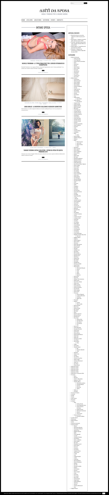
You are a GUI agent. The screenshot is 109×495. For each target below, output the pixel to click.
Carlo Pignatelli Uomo (81, 405)
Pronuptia (76, 299)
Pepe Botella (76, 288)
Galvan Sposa (77, 176)
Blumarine (76, 108)
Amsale (75, 87)
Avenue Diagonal (80, 294)
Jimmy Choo (76, 452)
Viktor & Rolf (76, 359)
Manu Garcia (76, 241)
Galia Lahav (76, 175)
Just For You (76, 205)
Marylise (76, 248)
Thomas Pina (76, 75)
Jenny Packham (77, 201)
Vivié (78, 351)
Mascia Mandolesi (78, 462)
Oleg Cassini (76, 280)
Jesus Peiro (76, 202)
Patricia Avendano (78, 287)
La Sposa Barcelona (81, 295)
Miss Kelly (76, 261)
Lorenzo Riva (76, 227)
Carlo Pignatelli (77, 60)
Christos (75, 122)
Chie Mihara (76, 438)
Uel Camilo (76, 76)
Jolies (78, 272)
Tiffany (78, 388)
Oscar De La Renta (78, 281)
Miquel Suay (76, 258)
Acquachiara (76, 79)
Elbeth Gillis (76, 155)
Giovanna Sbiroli (77, 179)
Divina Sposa (76, 150)
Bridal (54, 60)
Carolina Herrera (77, 111)
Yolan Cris (76, 362)
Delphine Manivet (77, 137)
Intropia (75, 193)
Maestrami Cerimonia (81, 410)
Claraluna (76, 126)
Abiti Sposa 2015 (74, 367)
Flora (78, 342)
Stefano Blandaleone (78, 334)
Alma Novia (79, 322)
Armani (75, 93)
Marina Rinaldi (77, 245)
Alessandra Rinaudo (81, 268)
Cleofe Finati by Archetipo (79, 61)
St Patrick (79, 297)
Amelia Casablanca (78, 86)
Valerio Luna (76, 353)
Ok (103, 493)
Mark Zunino (76, 247)
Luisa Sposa (76, 230)
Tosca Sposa (76, 341)
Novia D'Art (76, 276)
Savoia (72, 421)
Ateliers (30, 20)
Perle (78, 146)
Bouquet (76, 377)
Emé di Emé (79, 98)
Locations (38, 20)
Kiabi (75, 211)
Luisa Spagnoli (77, 229)
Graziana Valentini (80, 349)
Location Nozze (74, 417)
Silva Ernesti (76, 71)
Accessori (73, 374)
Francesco (76, 448)
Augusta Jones (77, 103)
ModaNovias (76, 262)
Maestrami (76, 64)
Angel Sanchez (77, 89)
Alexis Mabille (77, 82)
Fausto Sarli (76, 169)
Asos (75, 96)
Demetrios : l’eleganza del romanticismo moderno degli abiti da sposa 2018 (78, 50)
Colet (75, 128)
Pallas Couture (77, 284)
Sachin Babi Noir (77, 327)
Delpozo (75, 139)
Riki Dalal (76, 311)
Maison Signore (77, 240)
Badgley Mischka (77, 105)
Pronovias (76, 69)
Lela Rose (76, 220)
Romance (79, 274)
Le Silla (75, 453)
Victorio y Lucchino (78, 358)
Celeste (78, 302)
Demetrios (76, 147)
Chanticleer (76, 115)
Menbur (75, 463)
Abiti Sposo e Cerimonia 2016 (77, 373)
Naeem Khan (76, 265)
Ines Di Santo (77, 190)
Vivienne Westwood (78, 360)
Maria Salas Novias (78, 244)
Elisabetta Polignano (78, 158)
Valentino (76, 352)
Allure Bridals (77, 85)
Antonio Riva (76, 91)
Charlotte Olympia (78, 437)
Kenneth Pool (77, 209)
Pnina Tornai (76, 291)
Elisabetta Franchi (77, 444)
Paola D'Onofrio (77, 286)
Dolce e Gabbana (77, 151)
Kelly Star (76, 208)
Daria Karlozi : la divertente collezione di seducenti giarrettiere (43, 107)
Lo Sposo (73, 401)
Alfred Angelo (77, 83)
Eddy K (75, 154)
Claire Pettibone (77, 125)
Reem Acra (76, 306)
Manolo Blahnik (77, 460)
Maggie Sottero (77, 237)
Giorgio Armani (80, 409)
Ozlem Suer (76, 283)
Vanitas (75, 355)
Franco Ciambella (77, 173)
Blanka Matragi (77, 107)
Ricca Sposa (76, 309)
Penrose (75, 470)
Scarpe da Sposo (77, 414)
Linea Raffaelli (77, 225)
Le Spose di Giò (77, 218)
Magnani (76, 238)
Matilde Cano (77, 250)
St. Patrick (76, 73)
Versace (75, 484)
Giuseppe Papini (77, 180)
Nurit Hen (76, 277)
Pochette (76, 391)
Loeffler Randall (77, 456)
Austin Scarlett (77, 104)
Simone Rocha (77, 333)
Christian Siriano (77, 119)
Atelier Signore (77, 100)
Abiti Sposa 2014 (74, 366)
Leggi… (43, 70)
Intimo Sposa (39, 60)
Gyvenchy (76, 183)
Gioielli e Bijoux (77, 381)
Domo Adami (76, 152)
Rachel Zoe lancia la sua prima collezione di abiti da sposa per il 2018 (78, 37)
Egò (77, 348)
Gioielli (72, 395)
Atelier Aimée (77, 97)
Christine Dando (77, 121)
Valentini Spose (77, 347)
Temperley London (78, 338)
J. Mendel (76, 198)
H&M (75, 184)
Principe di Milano (80, 416)
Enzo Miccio (79, 101)
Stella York (76, 337)
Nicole (78, 273)
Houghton (76, 186)
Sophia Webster (77, 481)
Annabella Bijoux (80, 384)
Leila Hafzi (76, 219)
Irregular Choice (77, 451)
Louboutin (76, 459)
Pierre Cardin (76, 68)
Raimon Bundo (77, 305)
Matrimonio (45, 102)
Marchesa (76, 243)
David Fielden (77, 136)
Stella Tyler (76, 335)
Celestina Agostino (78, 114)
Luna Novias (76, 231)
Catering (46, 20)
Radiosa (75, 301)
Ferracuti (76, 446)
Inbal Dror (76, 189)
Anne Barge (76, 90)
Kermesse (73, 399)
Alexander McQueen (78, 428)
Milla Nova (76, 256)
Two (77, 324)
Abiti (75, 402)
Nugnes (75, 467)
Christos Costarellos (78, 123)
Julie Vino (76, 204)
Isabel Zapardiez (77, 195)
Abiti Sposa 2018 (74, 372)
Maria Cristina (80, 144)
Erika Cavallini (77, 165)
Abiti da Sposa (74, 78)
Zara (75, 487)
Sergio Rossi (76, 480)
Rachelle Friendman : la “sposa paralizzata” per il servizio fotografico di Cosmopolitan (43, 64)
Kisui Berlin (76, 212)
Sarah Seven (76, 330)
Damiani (78, 385)
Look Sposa (76, 226)
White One (79, 298)
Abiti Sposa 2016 (74, 369)
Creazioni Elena (77, 130)
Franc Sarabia (77, 172)
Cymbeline (76, 132)
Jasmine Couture (77, 200)
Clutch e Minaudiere (78, 378)
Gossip (72, 396)
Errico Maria (76, 166)
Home (23, 20)
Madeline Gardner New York (80, 234)
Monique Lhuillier (77, 263)
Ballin (75, 433)
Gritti (75, 182)
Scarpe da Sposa (74, 424)
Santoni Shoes (77, 478)
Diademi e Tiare (77, 380)
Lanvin (75, 215)
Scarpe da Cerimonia (75, 423)
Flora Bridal (76, 170)
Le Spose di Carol (77, 216)
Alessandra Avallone (81, 383)
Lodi (75, 455)
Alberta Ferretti (77, 80)
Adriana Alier (79, 319)
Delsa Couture (80, 141)
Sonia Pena (76, 72)
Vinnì (78, 134)
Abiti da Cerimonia (75, 57)
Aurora (78, 269)
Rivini (75, 312)
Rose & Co (76, 326)
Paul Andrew (76, 469)
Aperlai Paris (76, 430)
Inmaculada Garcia (78, 191)
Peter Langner (77, 290)
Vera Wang (76, 356)
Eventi (53, 20)
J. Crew (75, 197)
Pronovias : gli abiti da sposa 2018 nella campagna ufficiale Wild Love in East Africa (78, 44)
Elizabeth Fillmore (77, 159)
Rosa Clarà (76, 317)
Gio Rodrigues (77, 177)
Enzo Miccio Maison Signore (80, 164)
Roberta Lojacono (77, 313)
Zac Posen (76, 363)
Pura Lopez (76, 475)
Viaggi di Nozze (74, 488)
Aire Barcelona (80, 320)
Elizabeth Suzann (77, 161)
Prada (75, 473)
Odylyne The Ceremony (79, 279)
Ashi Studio (76, 94)
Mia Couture (76, 252)
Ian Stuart (76, 187)
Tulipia (75, 344)
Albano (75, 426)
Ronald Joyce (76, 316)
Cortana (75, 129)
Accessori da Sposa (29, 102)
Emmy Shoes (76, 445)
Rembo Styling (77, 308)
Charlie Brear (76, 116)
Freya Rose (76, 449)
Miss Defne (76, 259)
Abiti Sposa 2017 (74, 370)
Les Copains (76, 222)
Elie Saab (76, 157)
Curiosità (33, 60)
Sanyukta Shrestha (78, 329)
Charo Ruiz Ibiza (77, 118)
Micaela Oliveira (77, 254)
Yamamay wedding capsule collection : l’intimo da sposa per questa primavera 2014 (43, 151)
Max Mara (76, 251)
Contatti (60, 20)
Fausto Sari (76, 168)
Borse (75, 376)
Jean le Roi (79, 143)
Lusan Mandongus (78, 233)
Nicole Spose (76, 67)
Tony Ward (76, 340)
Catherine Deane (77, 112)
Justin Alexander (77, 207)
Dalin (75, 133)
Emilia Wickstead (77, 162)
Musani (75, 65)
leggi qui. (54, 493)
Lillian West (76, 223)
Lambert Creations (78, 213)
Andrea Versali (77, 58)
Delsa (75, 62)
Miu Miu (76, 464)
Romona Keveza (77, 315)
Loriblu (75, 457)
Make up (76, 390)
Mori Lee (78, 236)
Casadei (75, 435)
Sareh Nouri (76, 331)
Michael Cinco (77, 255)
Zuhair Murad (77, 365)
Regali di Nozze (52, 102)
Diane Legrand (77, 148)
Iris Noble (76, 194)
